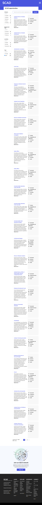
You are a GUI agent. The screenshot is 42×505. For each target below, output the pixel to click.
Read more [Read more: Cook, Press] (16, 77)
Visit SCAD (22, 493)
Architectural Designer (18, 238)
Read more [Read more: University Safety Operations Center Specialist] (16, 195)
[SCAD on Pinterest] (35, 485)
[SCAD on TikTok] (34, 487)
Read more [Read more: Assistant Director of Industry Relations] (16, 27)
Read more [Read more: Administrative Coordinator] (16, 59)
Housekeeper (16, 320)
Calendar (28, 481)
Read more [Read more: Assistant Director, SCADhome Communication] (16, 418)
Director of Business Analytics (19, 255)
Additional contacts (7, 485)
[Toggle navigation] (40, 3)
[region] (25, 228)
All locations (22, 481)
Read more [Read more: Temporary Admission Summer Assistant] (16, 95)
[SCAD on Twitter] (34, 483)
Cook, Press (16, 66)
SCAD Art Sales (29, 492)
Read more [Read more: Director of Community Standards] (16, 316)
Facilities (27, 482)
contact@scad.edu (7, 482)
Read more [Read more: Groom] (16, 382)
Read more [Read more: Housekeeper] (16, 331)
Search (35, 12)
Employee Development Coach (20, 288)
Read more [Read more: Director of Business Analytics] (16, 266)
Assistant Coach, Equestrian (19, 101)
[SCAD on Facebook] (35, 481)
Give (34, 498)
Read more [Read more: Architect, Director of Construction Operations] (16, 434)
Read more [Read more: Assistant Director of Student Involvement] (16, 42)
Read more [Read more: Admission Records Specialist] (16, 400)
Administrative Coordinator (19, 49)
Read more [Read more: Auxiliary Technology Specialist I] (16, 347)
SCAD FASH (28, 486)
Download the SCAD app (16, 491)
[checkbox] (4, 15)
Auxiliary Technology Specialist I (20, 338)
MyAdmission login (7, 490)
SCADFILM (28, 488)
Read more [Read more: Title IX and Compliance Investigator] (16, 144)
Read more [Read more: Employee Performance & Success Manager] (16, 368)
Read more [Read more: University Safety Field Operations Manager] (16, 231)
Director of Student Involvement (20, 117)
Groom (15, 372)
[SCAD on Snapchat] (37, 485)
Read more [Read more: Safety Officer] (16, 180)
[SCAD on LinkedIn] (34, 485)
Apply (15, 495)
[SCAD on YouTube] (37, 481)
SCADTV (35, 491)
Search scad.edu (7, 493)
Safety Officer (16, 151)
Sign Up (21, 469)
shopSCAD (28, 487)
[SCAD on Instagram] (34, 481)
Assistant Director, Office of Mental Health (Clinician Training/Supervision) (19, 273)
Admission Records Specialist (19, 391)
